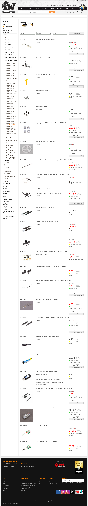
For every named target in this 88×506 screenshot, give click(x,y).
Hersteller (39, 33)
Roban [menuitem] (5, 165)
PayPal (22, 480)
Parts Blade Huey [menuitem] (10, 106)
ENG (82, 0)
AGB (4, 481)
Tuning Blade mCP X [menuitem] (10, 154)
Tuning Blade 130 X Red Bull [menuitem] (11, 141)
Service (44, 8)
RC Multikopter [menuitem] (6, 183)
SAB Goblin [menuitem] (6, 162)
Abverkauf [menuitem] (5, 218)
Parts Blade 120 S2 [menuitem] (10, 63)
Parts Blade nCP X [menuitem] (10, 126)
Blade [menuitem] (5, 37)
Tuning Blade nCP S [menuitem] (10, 157)
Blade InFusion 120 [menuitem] (9, 51)
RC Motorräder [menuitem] (6, 190)
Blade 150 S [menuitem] (7, 41)
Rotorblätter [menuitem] (6, 175)
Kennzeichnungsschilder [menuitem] (9, 176)
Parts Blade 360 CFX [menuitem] (10, 90)
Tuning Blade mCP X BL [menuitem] (11, 155)
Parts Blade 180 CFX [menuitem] (10, 73)
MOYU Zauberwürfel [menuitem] (7, 30)
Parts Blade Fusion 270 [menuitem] (11, 103)
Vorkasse (23, 492)
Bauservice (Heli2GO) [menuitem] (9, 171)
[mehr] (38, 42)
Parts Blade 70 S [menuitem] (9, 98)
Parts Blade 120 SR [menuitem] (10, 65)
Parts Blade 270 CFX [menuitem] (10, 83)
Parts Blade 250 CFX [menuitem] (10, 82)
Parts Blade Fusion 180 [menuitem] (11, 101)
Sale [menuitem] (4, 24)
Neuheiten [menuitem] (5, 21)
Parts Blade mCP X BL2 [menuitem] (11, 116)
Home (22, 8)
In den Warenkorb (76, 54)
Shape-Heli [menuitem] (6, 36)
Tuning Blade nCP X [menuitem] (10, 158)
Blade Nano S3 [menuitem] (8, 54)
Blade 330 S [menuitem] (7, 42)
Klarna (22, 481)
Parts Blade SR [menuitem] (9, 131)
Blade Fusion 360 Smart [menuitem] (10, 46)
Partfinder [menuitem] (6, 178)
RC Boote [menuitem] (5, 188)
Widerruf (5, 483)
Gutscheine (68, 5)
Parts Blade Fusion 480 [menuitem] (11, 105)
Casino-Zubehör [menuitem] (6, 28)
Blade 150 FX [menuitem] (8, 39)
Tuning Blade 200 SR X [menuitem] (11, 145)
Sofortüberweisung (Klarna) (27, 488)
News (37, 8)
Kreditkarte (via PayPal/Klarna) (28, 487)
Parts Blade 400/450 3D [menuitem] (11, 91)
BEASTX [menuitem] (5, 193)
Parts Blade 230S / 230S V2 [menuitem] (11, 79)
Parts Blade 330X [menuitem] (10, 88)
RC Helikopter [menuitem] (6, 32)
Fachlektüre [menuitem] (5, 212)
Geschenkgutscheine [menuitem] (8, 215)
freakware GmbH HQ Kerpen (10, 461)
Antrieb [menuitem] (5, 170)
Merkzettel (61, 5)
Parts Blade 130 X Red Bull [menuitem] (11, 71)
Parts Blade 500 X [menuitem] (10, 95)
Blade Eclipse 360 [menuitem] (9, 44)
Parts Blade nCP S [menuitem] (10, 125)
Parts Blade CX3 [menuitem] (9, 100)
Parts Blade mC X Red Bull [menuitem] (11, 119)
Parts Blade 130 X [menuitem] (10, 68)
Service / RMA (52, 480)
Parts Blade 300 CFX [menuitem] (10, 85)
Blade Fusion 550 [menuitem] (9, 47)
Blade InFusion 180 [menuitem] (9, 52)
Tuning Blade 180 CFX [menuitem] (11, 144)
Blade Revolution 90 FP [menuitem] (10, 57)
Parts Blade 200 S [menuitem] (10, 75)
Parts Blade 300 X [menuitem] (10, 86)
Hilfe (56, 5)
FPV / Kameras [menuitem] (6, 201)
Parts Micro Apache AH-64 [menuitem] (11, 134)
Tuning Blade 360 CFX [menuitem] (11, 150)
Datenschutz (6, 485)
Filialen (52, 8)
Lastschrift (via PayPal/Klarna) (28, 485)
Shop (29, 8)
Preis (54, 33)
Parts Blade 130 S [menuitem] (10, 67)
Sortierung (23, 33)
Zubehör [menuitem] (7, 160)
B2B (67, 8)
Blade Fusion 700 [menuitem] (9, 49)
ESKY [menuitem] (5, 164)
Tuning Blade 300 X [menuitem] (10, 149)
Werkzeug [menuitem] (5, 204)
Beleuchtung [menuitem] (7, 173)
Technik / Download (53, 481)
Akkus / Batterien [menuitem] (7, 198)
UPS (40, 483)
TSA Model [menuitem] (6, 167)
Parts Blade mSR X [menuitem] (10, 123)
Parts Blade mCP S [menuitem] (10, 110)
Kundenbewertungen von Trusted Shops (12, 500)
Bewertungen (34, 500)
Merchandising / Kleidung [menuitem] (8, 211)
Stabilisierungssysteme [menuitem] (9, 180)
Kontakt (74, 8)
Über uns (5, 492)
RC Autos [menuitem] (5, 186)
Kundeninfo (5, 488)
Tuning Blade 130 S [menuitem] (10, 137)
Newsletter (75, 5)
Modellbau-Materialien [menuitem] (8, 207)
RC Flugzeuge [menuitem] (6, 185)
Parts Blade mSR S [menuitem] (10, 121)
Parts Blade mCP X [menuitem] (10, 111)
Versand (59, 8)
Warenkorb (70, 12)
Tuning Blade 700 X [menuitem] (10, 152)
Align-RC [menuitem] (6, 34)
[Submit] (52, 12)
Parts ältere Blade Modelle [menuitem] (11, 60)
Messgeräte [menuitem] (5, 203)
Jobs (4, 490)
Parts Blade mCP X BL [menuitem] (11, 115)
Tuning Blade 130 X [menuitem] (10, 139)
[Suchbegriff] (33, 12)
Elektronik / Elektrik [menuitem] (7, 199)
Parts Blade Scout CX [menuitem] (11, 130)
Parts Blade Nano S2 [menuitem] (10, 128)
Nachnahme (23, 490)
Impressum (5, 480)
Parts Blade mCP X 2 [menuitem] (10, 113)
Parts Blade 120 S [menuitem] (10, 62)
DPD (40, 481)
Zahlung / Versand (7, 487)
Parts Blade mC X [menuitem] (10, 108)
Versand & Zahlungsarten (68, 501)
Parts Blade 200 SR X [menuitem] (11, 77)
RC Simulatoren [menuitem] (6, 191)
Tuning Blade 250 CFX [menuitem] (11, 147)
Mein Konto (50, 5)
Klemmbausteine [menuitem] (7, 26)
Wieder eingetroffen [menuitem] (7, 23)
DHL (40, 480)
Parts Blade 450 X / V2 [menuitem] (11, 93)
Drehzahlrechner (53, 483)
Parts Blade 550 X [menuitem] (10, 96)
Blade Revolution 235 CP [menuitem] (10, 56)
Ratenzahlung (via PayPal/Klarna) (28, 483)
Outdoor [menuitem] (5, 209)
